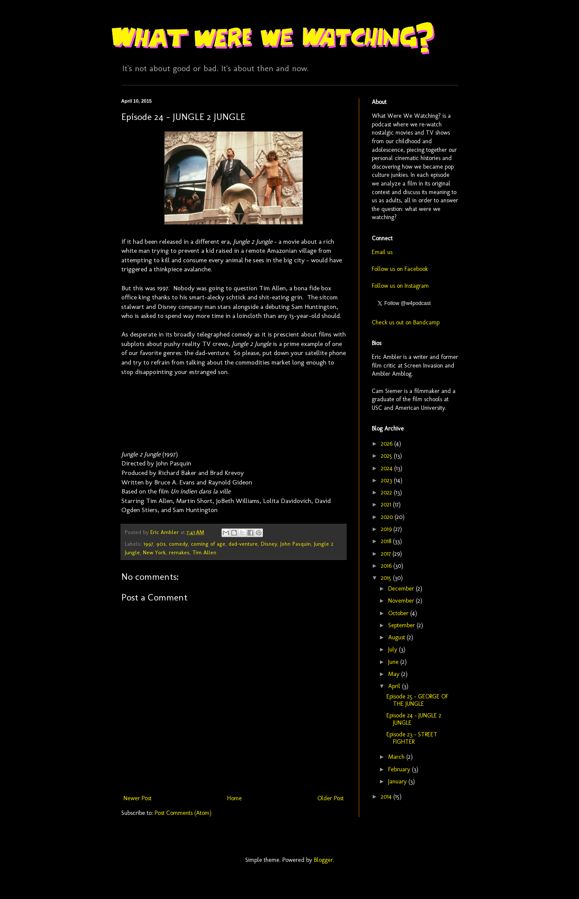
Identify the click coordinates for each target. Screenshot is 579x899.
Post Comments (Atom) (183, 813)
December (402, 588)
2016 (387, 565)
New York (154, 552)
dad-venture (243, 544)
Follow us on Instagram (400, 285)
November (402, 600)
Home (234, 798)
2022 (387, 492)
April (395, 686)
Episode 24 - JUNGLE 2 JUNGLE (413, 719)
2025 (387, 455)
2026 (387, 443)
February (400, 769)
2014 (387, 796)
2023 (387, 480)
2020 (388, 517)
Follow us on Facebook (400, 269)
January (398, 781)
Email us (382, 252)
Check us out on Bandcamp (406, 322)
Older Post (330, 798)
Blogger (323, 860)
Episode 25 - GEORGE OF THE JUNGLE (417, 700)
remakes (179, 552)
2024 (387, 468)
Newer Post (137, 798)
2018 (387, 541)
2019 (387, 529)
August (397, 637)
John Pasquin (295, 544)
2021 (387, 504)
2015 (387, 578)
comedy (178, 544)
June (394, 662)
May (394, 674)
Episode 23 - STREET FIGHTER (411, 738)
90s (161, 544)
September (402, 625)
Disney (269, 544)
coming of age (208, 544)
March (397, 757)
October (399, 613)
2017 (386, 553)
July (393, 649)
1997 (148, 544)
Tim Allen (204, 552)
